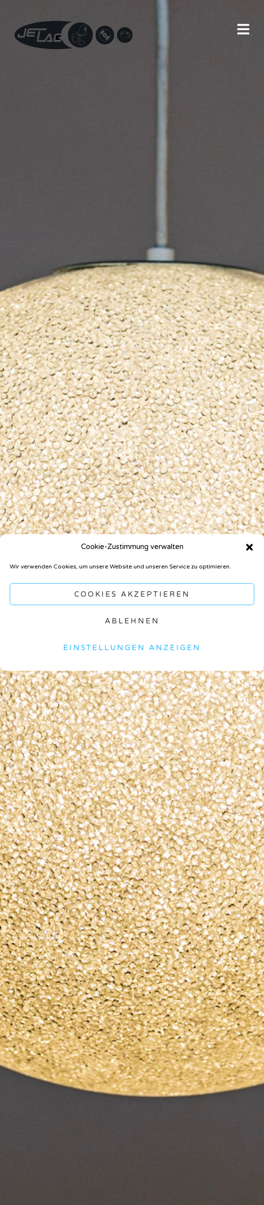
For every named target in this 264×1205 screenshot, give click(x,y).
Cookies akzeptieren (132, 594)
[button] (249, 547)
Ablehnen (132, 621)
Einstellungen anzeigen (132, 647)
